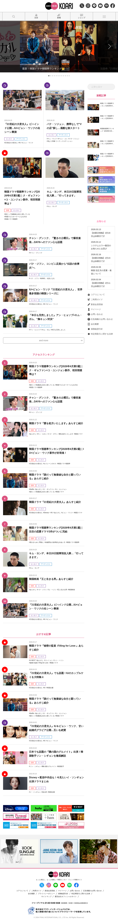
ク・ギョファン (49, 489)
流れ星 (44, 792)
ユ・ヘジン (52, 589)
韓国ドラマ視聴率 (11, 219)
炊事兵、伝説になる (48, 278)
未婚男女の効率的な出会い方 (55, 542)
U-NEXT (33, 660)
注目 (7, 210)
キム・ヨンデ (52, 206)
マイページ (94, 309)
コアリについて (96, 294)
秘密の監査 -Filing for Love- (39, 663)
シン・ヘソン (59, 660)
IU (20, 143)
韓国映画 (72, 589)
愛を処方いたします (66, 434)
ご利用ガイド (95, 299)
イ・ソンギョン (35, 792)
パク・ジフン (34, 278)
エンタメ (9, 139)
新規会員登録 (95, 304)
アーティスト (21, 139)
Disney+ (46, 512)
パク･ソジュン (74, 139)
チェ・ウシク (52, 139)
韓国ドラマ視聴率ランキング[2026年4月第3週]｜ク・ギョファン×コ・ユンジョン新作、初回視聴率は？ (56, 370)
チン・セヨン (42, 434)
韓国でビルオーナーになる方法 (16, 216)
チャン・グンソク (36, 253)
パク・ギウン (53, 434)
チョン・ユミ (63, 139)
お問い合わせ (95, 314)
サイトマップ (46, 896)
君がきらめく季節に (37, 542)
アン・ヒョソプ (35, 330)
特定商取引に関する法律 (100, 334)
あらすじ (33, 434)
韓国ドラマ (79, 434)
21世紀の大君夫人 (11, 143)
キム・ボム (46, 330)
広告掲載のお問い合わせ (100, 319)
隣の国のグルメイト (49, 766)
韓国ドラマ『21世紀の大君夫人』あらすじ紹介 (55, 502)
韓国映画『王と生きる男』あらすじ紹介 (51, 579)
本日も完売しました (58, 330)
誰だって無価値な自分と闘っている (17, 214)
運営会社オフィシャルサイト (66, 896)
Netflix (32, 489)
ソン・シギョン (35, 766)
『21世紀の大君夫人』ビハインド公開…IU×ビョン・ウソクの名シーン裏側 (22, 128)
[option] (19, 851)
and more (43, 340)
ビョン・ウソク (27, 143)
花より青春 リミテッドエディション (60, 141)
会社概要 (93, 324)
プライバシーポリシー (46, 893)
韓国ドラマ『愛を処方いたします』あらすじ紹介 (56, 423)
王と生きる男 (62, 589)
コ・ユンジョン (61, 489)
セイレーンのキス (50, 463)
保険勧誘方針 (95, 329)
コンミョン (49, 660)
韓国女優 (50, 688)
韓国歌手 (61, 766)
